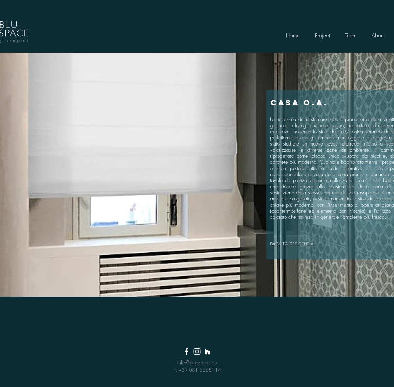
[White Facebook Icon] (186, 351)
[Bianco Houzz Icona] (207, 351)
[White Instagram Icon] (197, 351)
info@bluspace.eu (197, 362)
